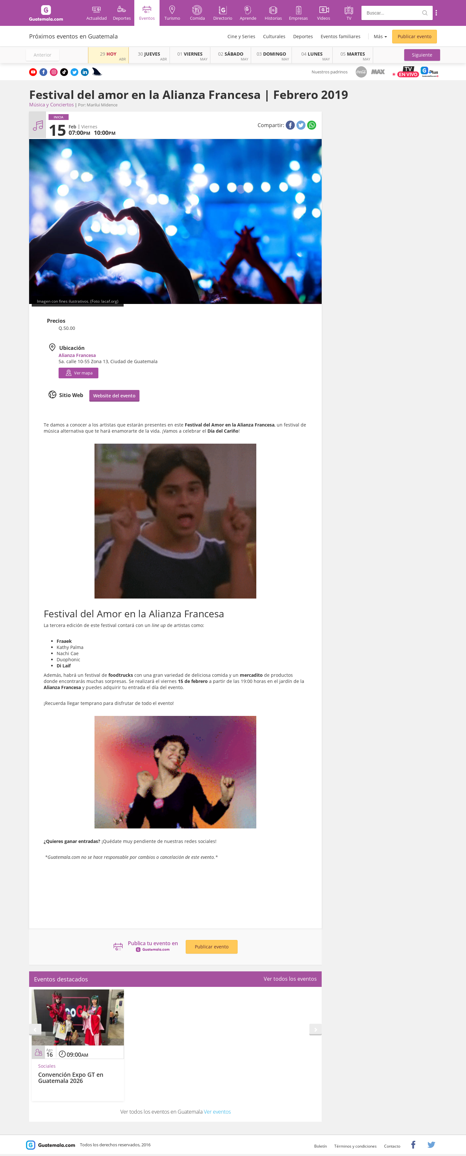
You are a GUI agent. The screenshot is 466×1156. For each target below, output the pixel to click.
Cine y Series (241, 36)
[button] (422, 55)
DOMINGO (271, 54)
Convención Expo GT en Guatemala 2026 (70, 1078)
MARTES (352, 54)
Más (378, 36)
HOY (108, 54)
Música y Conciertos (51, 104)
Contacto (392, 1146)
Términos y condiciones (355, 1146)
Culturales (274, 36)
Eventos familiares (341, 36)
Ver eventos (217, 1111)
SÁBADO (230, 54)
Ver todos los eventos (290, 978)
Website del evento (114, 396)
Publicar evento (414, 36)
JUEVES (149, 54)
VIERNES (190, 54)
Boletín (320, 1146)
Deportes (303, 36)
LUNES (312, 54)
